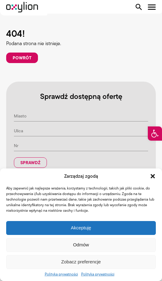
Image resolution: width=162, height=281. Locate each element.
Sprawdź (30, 162)
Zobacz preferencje (81, 261)
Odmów (81, 244)
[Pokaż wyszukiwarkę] (139, 7)
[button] (155, 133)
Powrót (22, 57)
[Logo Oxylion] (22, 7)
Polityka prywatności (61, 274)
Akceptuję (81, 227)
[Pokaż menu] (152, 7)
